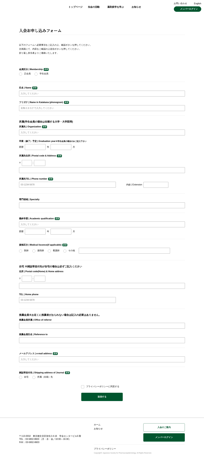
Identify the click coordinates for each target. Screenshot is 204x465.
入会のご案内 (164, 427)
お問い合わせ (180, 3)
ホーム (97, 424)
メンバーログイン (189, 9)
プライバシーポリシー (97, 386)
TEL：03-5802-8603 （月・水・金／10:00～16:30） (45, 439)
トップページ (75, 7)
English (197, 3)
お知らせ (136, 7)
